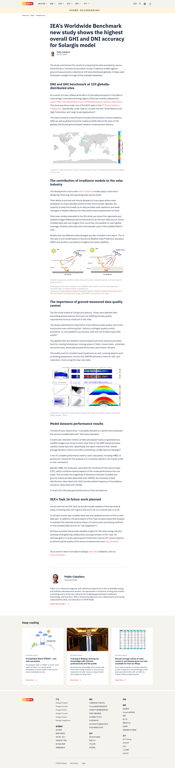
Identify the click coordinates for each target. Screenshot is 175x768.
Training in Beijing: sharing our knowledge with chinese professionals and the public (84, 661)
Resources (25, 15)
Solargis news (40, 15)
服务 (53, 4)
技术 (70, 4)
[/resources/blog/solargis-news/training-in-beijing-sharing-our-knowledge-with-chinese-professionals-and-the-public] (87, 639)
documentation (57, 555)
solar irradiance (85, 191)
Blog (32, 15)
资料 (78, 4)
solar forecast (111, 541)
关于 (86, 4)
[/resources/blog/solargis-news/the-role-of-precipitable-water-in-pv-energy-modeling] (43, 639)
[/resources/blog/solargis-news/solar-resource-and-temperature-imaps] (132, 639)
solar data (93, 551)
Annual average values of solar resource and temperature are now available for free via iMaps (131, 661)
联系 (135, 4)
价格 (61, 4)
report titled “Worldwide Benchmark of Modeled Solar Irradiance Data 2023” (86, 101)
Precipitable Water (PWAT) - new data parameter (41, 659)
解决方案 (42, 4)
